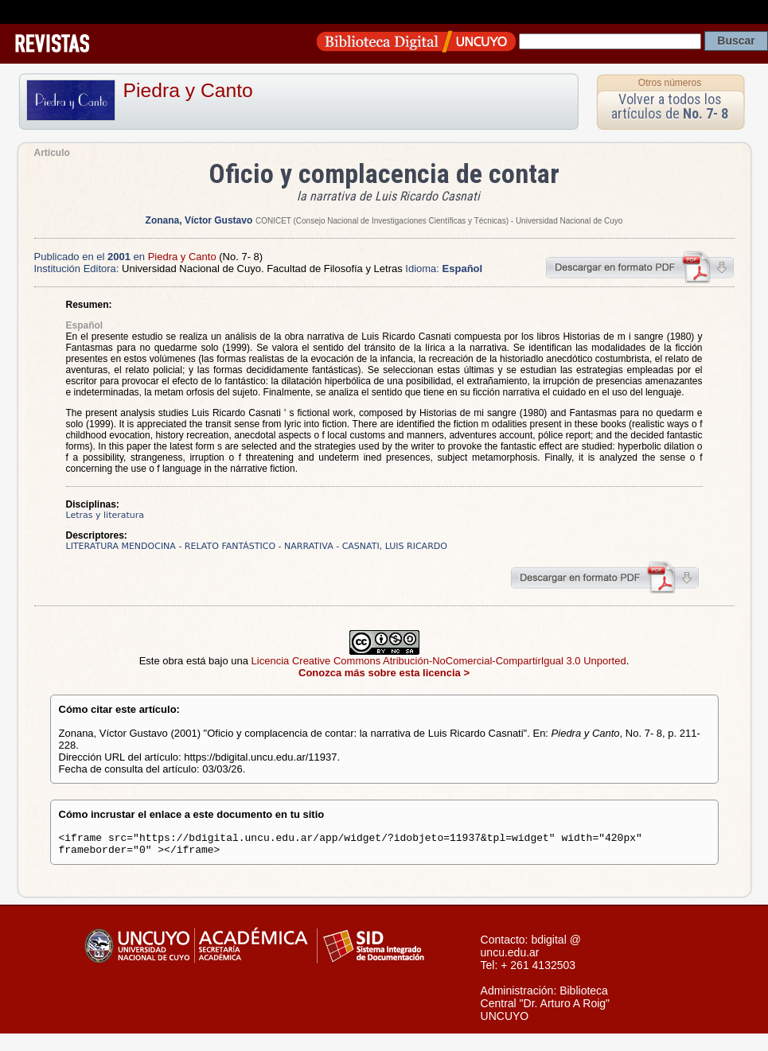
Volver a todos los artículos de (669, 106)
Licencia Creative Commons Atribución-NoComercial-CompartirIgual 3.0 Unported (438, 661)
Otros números (669, 82)
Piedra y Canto (188, 90)
